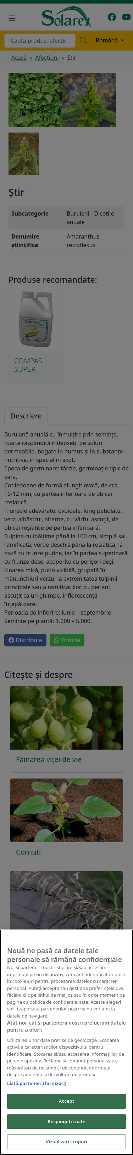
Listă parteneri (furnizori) (36, 1083)
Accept (66, 1101)
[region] (66, 1042)
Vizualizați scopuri (66, 1141)
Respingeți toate (66, 1121)
